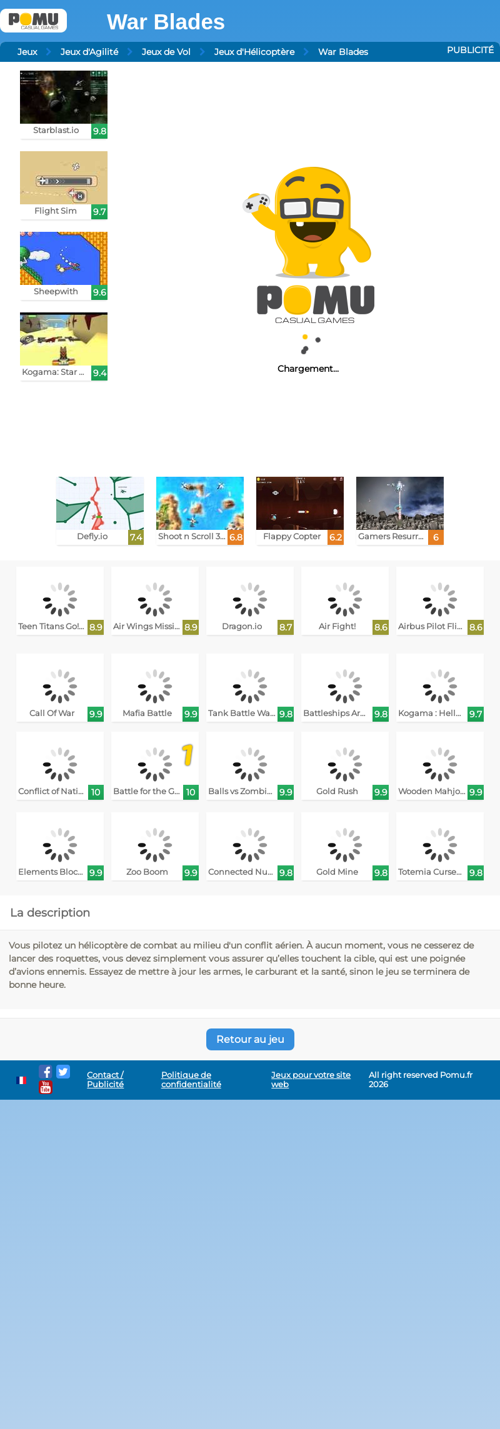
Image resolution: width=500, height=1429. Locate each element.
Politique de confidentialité (191, 1079)
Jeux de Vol (166, 51)
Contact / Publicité (105, 1079)
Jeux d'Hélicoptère (254, 51)
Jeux (27, 51)
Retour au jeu (250, 1039)
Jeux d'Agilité (89, 51)
